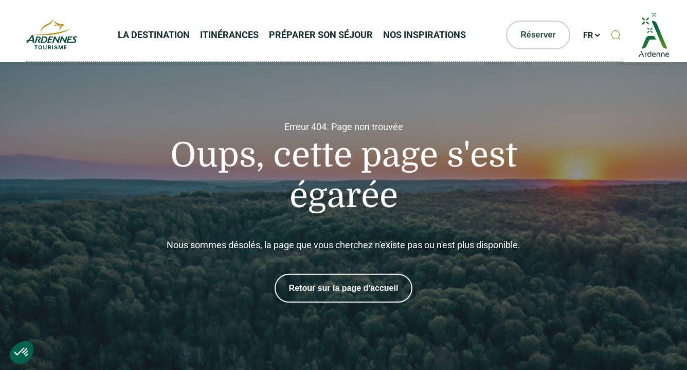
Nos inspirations (424, 34)
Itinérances (229, 34)
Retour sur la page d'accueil (344, 288)
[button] (21, 352)
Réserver (538, 34)
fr (588, 35)
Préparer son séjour (321, 34)
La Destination (154, 34)
